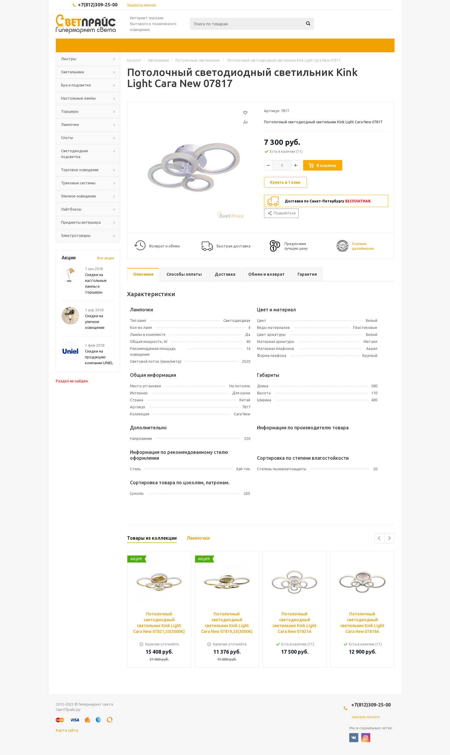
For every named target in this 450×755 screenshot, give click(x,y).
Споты (67, 138)
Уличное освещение (78, 196)
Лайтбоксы (71, 209)
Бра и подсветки (76, 85)
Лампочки (70, 124)
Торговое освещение (80, 170)
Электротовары (76, 235)
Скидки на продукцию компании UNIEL (99, 357)
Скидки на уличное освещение (95, 321)
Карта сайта (67, 730)
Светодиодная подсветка (74, 154)
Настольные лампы (78, 98)
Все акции (105, 258)
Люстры (68, 59)
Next (389, 538)
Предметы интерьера (81, 222)
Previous (379, 538)
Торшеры (70, 111)
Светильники (72, 72)
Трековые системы (78, 183)
